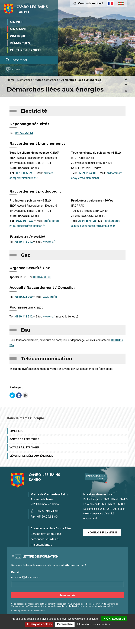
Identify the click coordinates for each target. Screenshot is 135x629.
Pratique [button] (18, 36)
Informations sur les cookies (93, 624)
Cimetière (16, 431)
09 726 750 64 (24, 133)
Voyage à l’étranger (24, 447)
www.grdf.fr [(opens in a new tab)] (50, 297)
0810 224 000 (24, 297)
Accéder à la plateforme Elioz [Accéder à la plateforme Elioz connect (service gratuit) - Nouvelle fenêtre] (51, 528)
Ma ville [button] (17, 22)
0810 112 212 (24, 316)
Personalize (65, 624)
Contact (14, 69)
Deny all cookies (39, 624)
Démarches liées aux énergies (31, 456)
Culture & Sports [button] (25, 50)
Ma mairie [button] (18, 29)
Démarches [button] (20, 43)
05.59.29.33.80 (47, 516)
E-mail (15, 572)
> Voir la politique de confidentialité (28, 610)
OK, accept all (114, 618)
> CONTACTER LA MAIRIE (102, 532)
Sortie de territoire (24, 439)
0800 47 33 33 (42, 277)
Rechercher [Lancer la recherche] (16, 60)
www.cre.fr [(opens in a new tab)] (49, 242)
